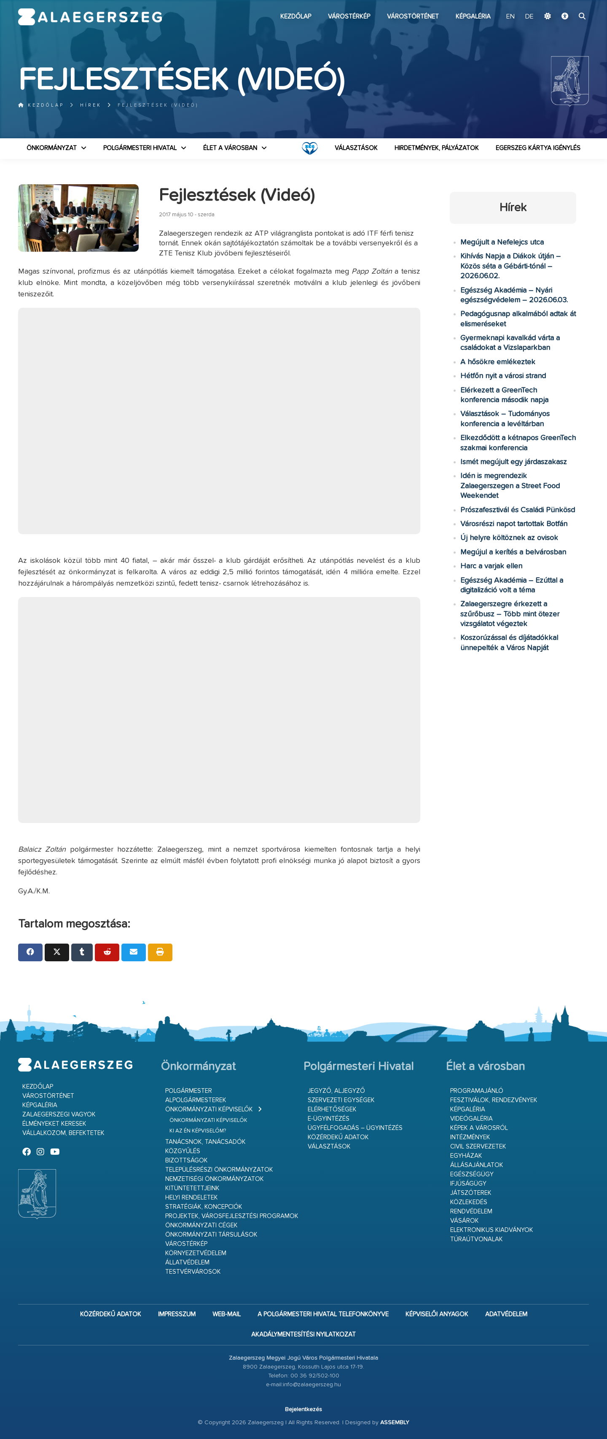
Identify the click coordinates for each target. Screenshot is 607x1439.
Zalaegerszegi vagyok (59, 1114)
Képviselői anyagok (437, 1314)
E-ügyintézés (328, 1119)
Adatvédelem (506, 1314)
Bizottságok (186, 1160)
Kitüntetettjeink (192, 1188)
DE (529, 16)
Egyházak (466, 1156)
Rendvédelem (471, 1211)
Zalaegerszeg (90, 16)
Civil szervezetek (478, 1146)
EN (510, 16)
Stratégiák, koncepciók (203, 1207)
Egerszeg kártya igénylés (538, 148)
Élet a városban (230, 148)
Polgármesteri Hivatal (140, 148)
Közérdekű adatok (338, 1137)
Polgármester (188, 1091)
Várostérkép (349, 16)
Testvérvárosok (193, 1272)
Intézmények (470, 1137)
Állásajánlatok (476, 1165)
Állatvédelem (187, 1262)
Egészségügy (472, 1174)
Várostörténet (413, 16)
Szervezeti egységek (341, 1100)
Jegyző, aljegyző (336, 1091)
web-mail (226, 1314)
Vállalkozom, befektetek (63, 1133)
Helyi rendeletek (191, 1197)
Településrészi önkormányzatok (219, 1170)
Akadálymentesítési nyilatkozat (303, 1334)
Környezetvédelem (195, 1253)
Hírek (91, 105)
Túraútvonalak (476, 1239)
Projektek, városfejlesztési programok (231, 1216)
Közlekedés (468, 1202)
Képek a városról (479, 1128)
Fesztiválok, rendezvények (493, 1100)
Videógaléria (471, 1119)
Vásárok (464, 1221)
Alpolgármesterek (195, 1100)
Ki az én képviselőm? (197, 1131)
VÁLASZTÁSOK (356, 148)
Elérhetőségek (332, 1109)
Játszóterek (471, 1193)
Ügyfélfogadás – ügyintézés (355, 1128)
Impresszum (177, 1314)
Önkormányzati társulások (211, 1235)
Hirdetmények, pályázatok (437, 148)
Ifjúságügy (468, 1184)
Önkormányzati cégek (201, 1225)
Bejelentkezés (303, 1409)
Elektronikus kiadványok (491, 1230)
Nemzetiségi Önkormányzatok (214, 1179)
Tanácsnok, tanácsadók (205, 1142)
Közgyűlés (182, 1151)
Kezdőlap (295, 16)
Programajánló (476, 1091)
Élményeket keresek (54, 1124)
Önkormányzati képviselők (209, 1109)
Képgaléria (473, 16)
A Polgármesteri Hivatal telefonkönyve (323, 1314)
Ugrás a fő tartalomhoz (568, 4)
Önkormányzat (52, 148)
